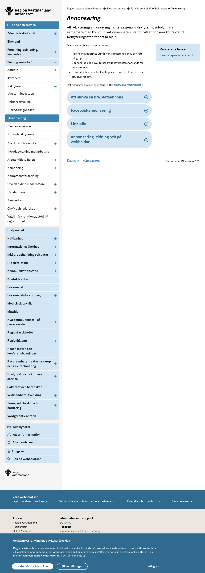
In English (153, 566)
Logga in (16, 451)
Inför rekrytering (19, 101)
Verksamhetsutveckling (24, 395)
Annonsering (17, 118)
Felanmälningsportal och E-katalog (79, 531)
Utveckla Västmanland (141, 501)
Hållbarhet (15, 238)
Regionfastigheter (20, 332)
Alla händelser (20, 442)
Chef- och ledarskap (21, 208)
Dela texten (91, 161)
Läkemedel (15, 287)
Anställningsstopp (21, 93)
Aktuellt (12, 70)
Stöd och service (24, 25)
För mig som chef (19, 62)
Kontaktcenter (18, 279)
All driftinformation (24, 434)
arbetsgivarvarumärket (127, 85)
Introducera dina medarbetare (28, 151)
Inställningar (72, 566)
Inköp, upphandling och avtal (27, 254)
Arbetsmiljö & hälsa (21, 159)
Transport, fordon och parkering (22, 406)
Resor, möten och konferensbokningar (21, 351)
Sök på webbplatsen (24, 459)
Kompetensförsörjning (23, 176)
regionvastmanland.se (28, 501)
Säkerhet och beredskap (24, 387)
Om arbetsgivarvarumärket (175, 55)
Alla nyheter (18, 427)
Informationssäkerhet (23, 246)
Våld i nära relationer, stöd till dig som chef (27, 219)
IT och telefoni (17, 262)
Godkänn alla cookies (33, 566)
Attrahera (14, 78)
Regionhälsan (17, 340)
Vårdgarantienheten (21, 416)
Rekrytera (14, 86)
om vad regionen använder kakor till (39, 555)
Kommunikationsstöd (22, 271)
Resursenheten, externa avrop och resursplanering (29, 364)
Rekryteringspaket (21, 110)
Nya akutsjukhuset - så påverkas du (24, 322)
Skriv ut (73, 161)
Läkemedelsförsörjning (24, 295)
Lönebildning (16, 192)
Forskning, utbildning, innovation (22, 52)
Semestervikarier (20, 126)
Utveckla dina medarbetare (26, 184)
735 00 (67, 522)
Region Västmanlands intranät (84, 8)
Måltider (13, 311)
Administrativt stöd (21, 33)
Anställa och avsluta (21, 143)
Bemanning (15, 168)
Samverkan (15, 200)
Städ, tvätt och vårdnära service (24, 377)
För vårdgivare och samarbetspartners (84, 501)
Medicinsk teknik (19, 303)
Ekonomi (13, 41)
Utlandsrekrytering (21, 134)
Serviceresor (180, 501)
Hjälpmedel (15, 230)
